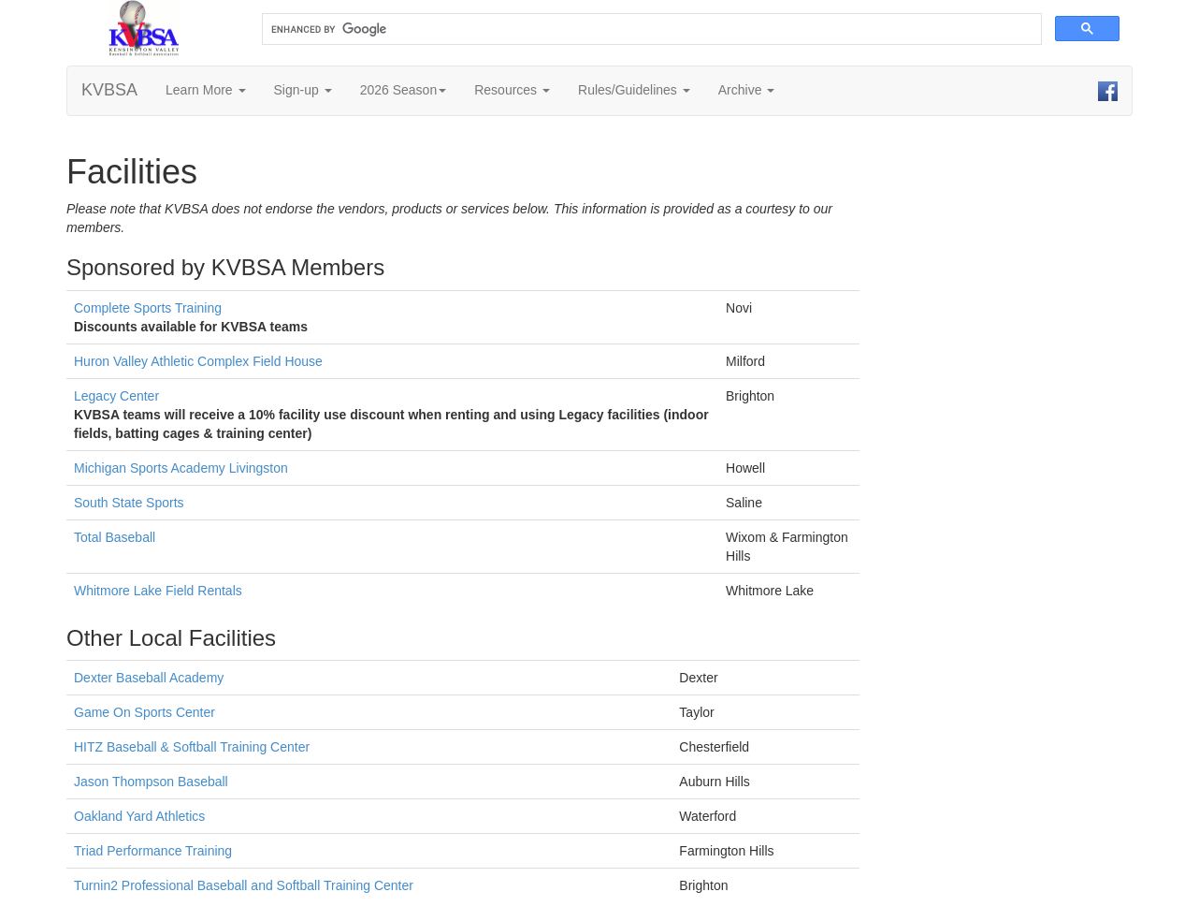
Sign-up (303, 89)
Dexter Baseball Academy (149, 677)
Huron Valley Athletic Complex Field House (198, 361)
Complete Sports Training (148, 307)
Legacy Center (116, 395)
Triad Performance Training (153, 850)
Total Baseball (114, 537)
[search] (650, 29)
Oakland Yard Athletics (139, 816)
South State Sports (129, 502)
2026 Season (403, 89)
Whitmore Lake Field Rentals (158, 590)
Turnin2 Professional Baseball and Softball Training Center (243, 885)
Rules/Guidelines (634, 89)
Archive (746, 89)
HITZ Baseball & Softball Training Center (192, 746)
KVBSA (109, 89)
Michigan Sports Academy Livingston (181, 467)
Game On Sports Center (144, 712)
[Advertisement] (1028, 415)
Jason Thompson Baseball (151, 781)
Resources (512, 89)
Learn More (205, 89)
